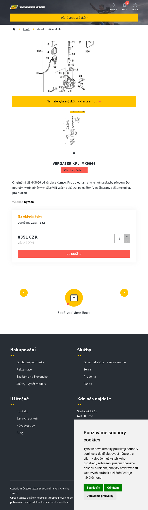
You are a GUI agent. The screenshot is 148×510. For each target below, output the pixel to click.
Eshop (88, 384)
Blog (20, 433)
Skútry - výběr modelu (31, 384)
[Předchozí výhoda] (24, 293)
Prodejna (90, 376)
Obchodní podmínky (30, 362)
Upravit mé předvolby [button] (100, 495)
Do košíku (74, 254)
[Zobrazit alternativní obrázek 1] (74, 153)
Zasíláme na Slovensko (32, 376)
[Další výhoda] (124, 293)
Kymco (29, 202)
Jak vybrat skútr (27, 418)
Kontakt (22, 411)
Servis (88, 369)
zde (98, 101)
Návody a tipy (26, 425)
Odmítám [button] (113, 487)
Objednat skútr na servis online (105, 362)
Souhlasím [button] (93, 487)
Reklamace (24, 369)
